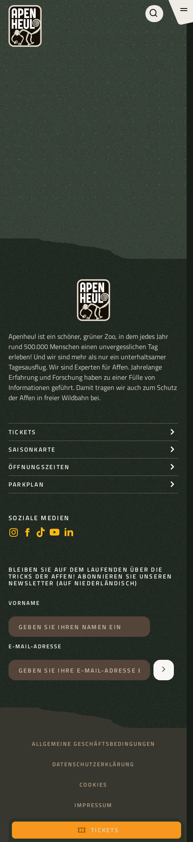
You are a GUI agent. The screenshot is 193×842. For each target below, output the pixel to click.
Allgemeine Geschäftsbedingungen (93, 744)
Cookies (93, 785)
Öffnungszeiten (39, 466)
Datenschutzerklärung (93, 764)
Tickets (98, 829)
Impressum (93, 805)
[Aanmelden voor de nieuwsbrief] (163, 670)
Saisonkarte (32, 449)
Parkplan (26, 484)
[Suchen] (154, 13)
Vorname (24, 603)
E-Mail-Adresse (35, 647)
